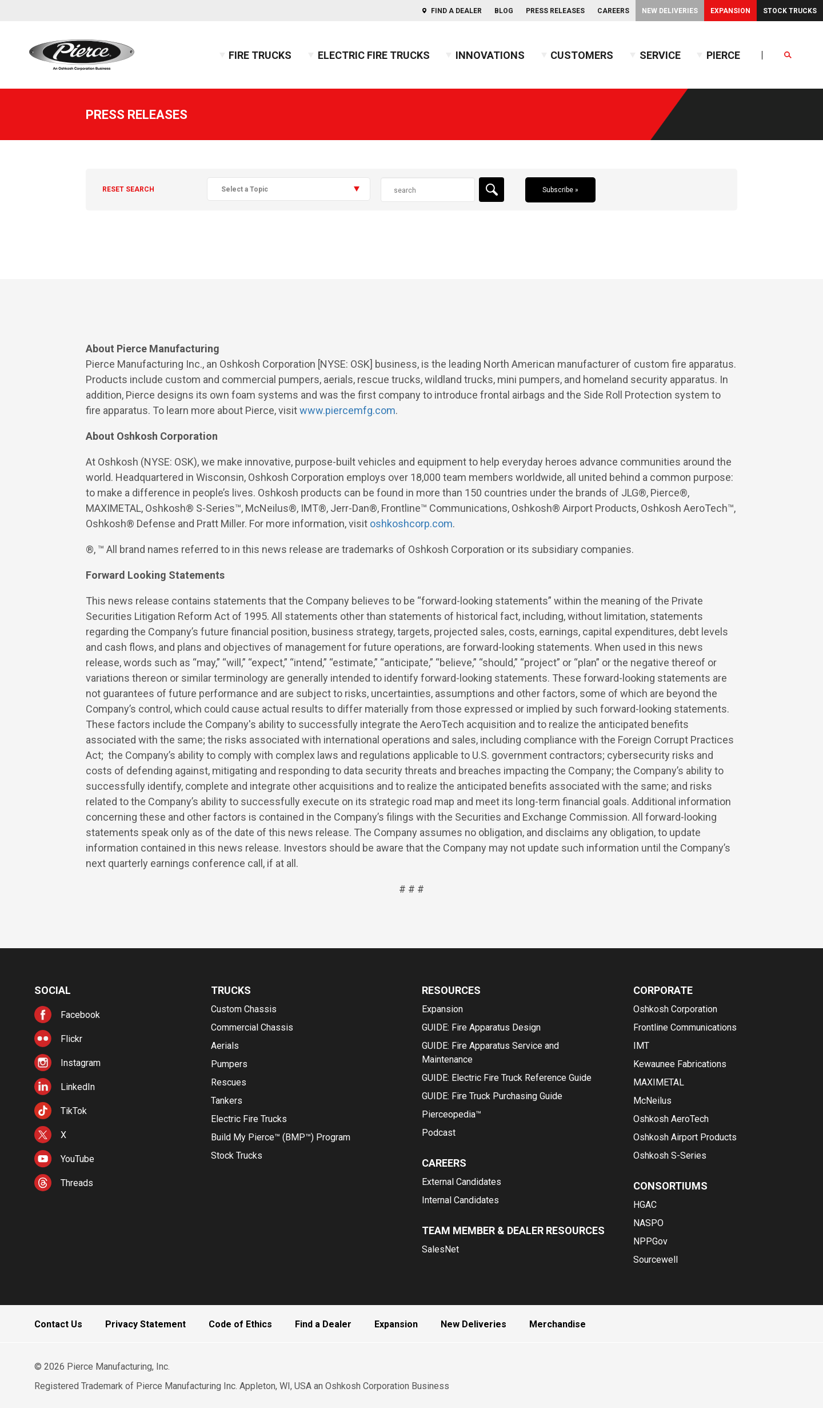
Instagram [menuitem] (81, 1062)
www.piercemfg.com (347, 410)
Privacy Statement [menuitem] (145, 1324)
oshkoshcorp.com (411, 524)
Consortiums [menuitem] (670, 1186)
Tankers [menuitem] (226, 1100)
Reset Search (128, 189)
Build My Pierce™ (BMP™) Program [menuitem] (280, 1137)
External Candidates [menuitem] (461, 1181)
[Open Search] (788, 55)
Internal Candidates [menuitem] (460, 1200)
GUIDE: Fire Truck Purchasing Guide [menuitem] (492, 1096)
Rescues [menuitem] (228, 1082)
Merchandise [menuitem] (557, 1324)
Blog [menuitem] (503, 11)
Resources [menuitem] (451, 990)
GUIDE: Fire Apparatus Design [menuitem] (481, 1027)
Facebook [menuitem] (80, 1014)
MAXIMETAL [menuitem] (658, 1082)
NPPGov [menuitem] (650, 1241)
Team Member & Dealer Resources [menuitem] (513, 1230)
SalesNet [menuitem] (440, 1249)
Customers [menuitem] (581, 55)
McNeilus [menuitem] (652, 1100)
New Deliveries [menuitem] (670, 11)
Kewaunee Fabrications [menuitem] (679, 1064)
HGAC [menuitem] (645, 1204)
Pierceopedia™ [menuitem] (451, 1114)
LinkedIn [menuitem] (78, 1086)
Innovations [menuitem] (490, 55)
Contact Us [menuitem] (58, 1324)
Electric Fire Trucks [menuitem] (374, 55)
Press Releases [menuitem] (555, 11)
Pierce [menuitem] (723, 55)
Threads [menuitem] (77, 1183)
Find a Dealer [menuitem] (456, 11)
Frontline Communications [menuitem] (685, 1027)
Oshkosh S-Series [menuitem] (669, 1155)
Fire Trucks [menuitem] (260, 55)
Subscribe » (560, 190)
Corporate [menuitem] (663, 990)
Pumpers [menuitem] (229, 1064)
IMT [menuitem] (641, 1045)
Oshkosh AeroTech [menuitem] (671, 1118)
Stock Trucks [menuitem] (790, 11)
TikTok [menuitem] (74, 1110)
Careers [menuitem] (613, 11)
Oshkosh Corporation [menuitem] (675, 1009)
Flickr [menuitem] (71, 1038)
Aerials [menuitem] (225, 1045)
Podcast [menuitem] (439, 1132)
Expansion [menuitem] (730, 11)
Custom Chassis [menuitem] (244, 1009)
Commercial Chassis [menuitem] (252, 1027)
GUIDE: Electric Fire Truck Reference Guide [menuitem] (507, 1077)
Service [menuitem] (660, 55)
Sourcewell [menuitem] (655, 1259)
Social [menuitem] (52, 990)
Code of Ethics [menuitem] (240, 1324)
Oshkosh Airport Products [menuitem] (685, 1137)
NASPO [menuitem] (648, 1223)
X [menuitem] (63, 1134)
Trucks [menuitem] (231, 990)
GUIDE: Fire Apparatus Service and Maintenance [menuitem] (490, 1052)
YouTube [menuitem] (77, 1159)
